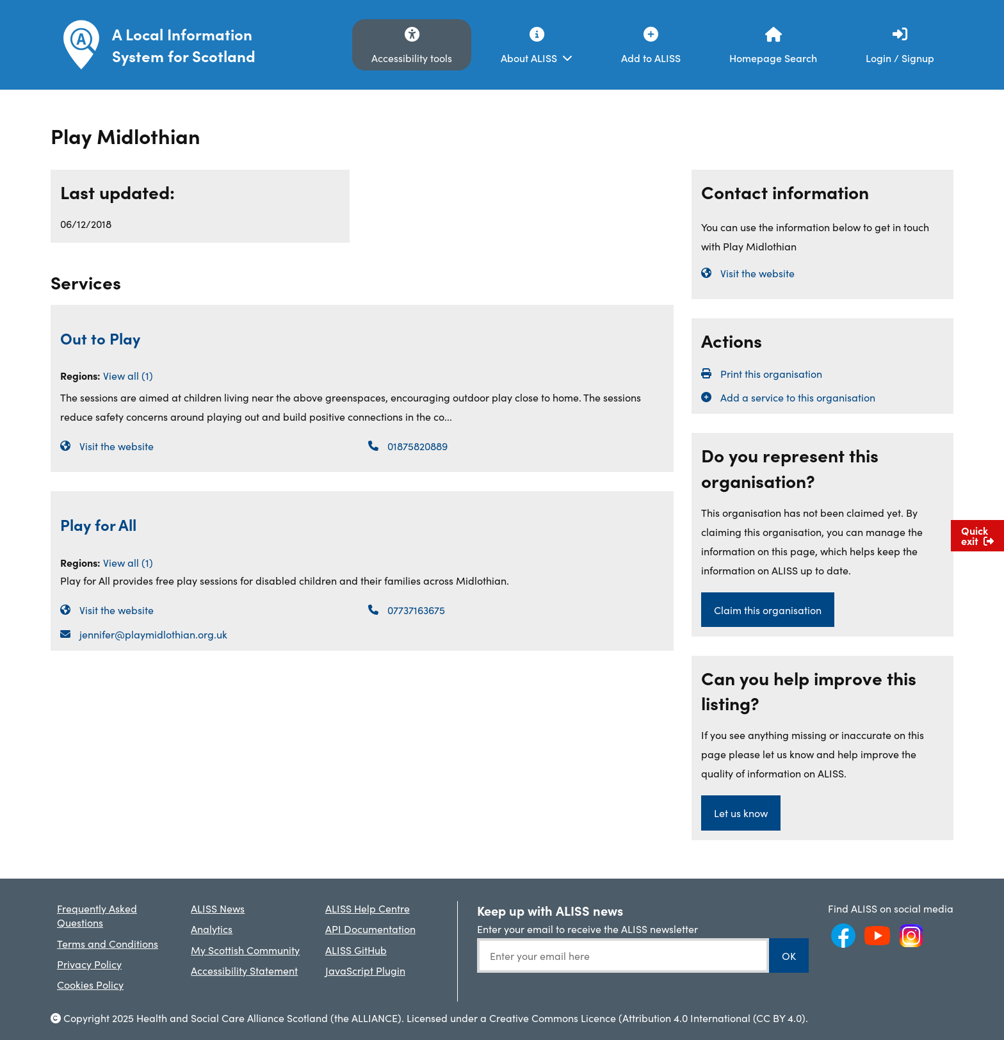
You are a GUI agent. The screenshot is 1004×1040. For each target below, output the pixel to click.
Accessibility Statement (244, 970)
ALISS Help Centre (367, 908)
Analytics (211, 929)
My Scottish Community (245, 950)
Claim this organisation (768, 610)
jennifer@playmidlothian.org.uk (153, 634)
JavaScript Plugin (365, 970)
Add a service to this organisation (797, 397)
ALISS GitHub (356, 950)
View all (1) (128, 375)
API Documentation (370, 929)
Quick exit (977, 535)
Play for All (98, 524)
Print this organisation (771, 373)
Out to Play (100, 337)
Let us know (741, 813)
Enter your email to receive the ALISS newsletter (587, 929)
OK (789, 955)
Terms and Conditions (107, 943)
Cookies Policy (90, 984)
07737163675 (416, 610)
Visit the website (116, 446)
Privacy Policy (89, 964)
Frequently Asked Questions (97, 915)
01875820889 (417, 446)
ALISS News (218, 908)
